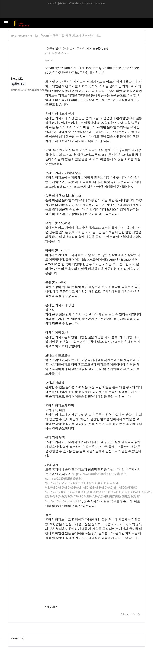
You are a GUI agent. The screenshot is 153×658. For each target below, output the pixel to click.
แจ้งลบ (49, 60)
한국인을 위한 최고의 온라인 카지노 (76, 35)
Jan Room (42, 35)
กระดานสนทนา (21, 35)
